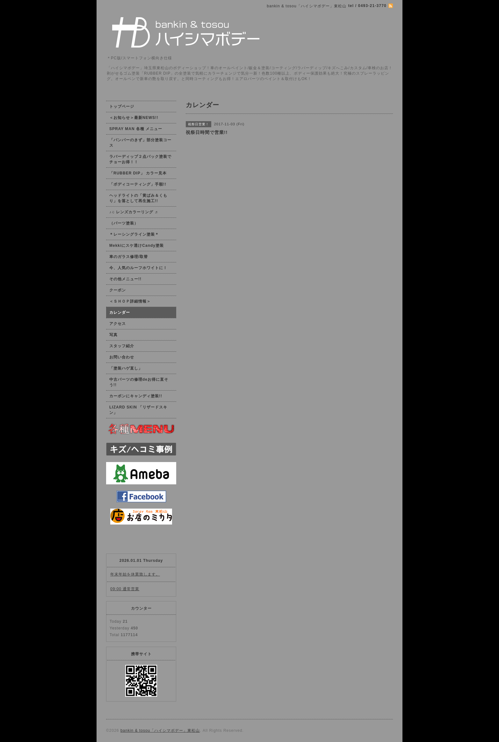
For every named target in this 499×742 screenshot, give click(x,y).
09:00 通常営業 (124, 589)
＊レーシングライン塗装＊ (134, 234)
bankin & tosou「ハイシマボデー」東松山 (160, 730)
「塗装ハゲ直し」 (125, 368)
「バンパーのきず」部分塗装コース (140, 143)
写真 (113, 335)
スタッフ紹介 (121, 346)
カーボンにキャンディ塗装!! (135, 396)
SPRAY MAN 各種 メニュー (135, 129)
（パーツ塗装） (123, 223)
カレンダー (119, 312)
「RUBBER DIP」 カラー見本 (138, 173)
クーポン (117, 290)
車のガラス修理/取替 (128, 256)
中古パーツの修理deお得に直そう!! (138, 382)
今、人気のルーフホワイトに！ (138, 268)
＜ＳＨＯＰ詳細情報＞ (130, 301)
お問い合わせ (121, 357)
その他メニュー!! (125, 279)
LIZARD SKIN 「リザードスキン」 (138, 410)
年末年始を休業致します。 (135, 574)
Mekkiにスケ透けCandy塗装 (136, 245)
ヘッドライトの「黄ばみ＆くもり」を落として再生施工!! (138, 198)
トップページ (121, 106)
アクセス (117, 323)
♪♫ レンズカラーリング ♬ (133, 212)
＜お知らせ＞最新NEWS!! (133, 117)
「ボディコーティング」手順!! (137, 184)
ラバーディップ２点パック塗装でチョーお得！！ (140, 159)
